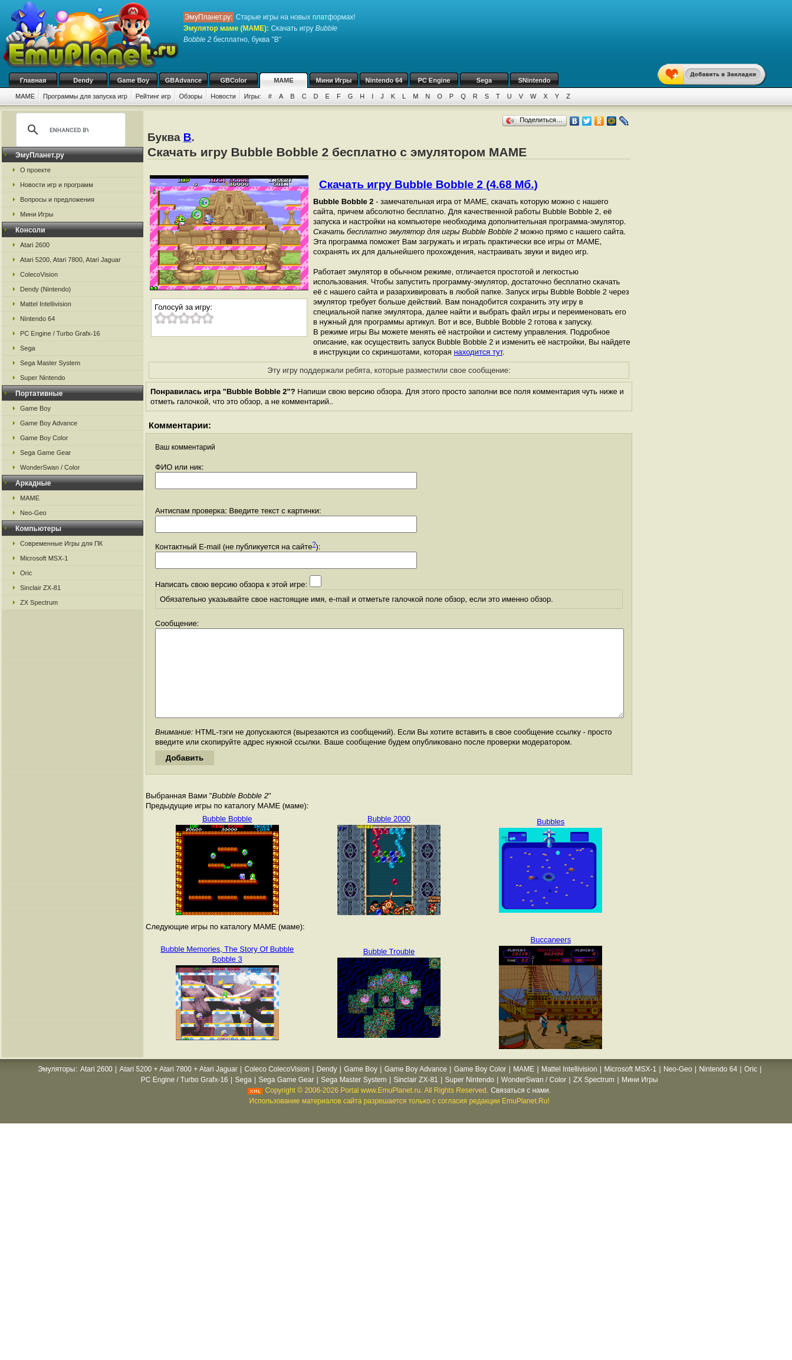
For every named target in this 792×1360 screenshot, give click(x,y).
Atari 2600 (35, 244)
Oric (26, 572)
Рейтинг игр (153, 96)
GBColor (233, 80)
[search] (69, 130)
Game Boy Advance (48, 423)
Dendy (83, 80)
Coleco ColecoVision (277, 1087)
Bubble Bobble (227, 836)
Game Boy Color (44, 437)
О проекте (35, 169)
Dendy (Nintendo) (45, 289)
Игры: (252, 96)
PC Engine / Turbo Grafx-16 (60, 333)
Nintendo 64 (384, 80)
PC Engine (434, 80)
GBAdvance (183, 80)
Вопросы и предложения (57, 199)
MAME (284, 80)
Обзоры (191, 96)
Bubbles (550, 839)
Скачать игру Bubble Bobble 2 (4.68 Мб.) (428, 184)
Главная (33, 80)
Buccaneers (551, 957)
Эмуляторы (56, 1087)
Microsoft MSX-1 (44, 558)
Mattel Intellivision (45, 303)
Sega (484, 80)
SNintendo (534, 80)
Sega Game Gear (45, 452)
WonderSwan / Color (50, 467)
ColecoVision (39, 274)
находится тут (477, 352)
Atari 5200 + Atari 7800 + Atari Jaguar (179, 1087)
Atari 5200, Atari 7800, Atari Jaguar (70, 259)
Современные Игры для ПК (61, 543)
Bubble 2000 (388, 836)
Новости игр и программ (56, 184)
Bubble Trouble (389, 969)
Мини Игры (334, 80)
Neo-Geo (33, 512)
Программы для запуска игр (85, 96)
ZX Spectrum (39, 602)
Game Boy (133, 80)
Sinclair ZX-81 (40, 587)
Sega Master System (50, 362)
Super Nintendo (42, 377)
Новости (223, 96)
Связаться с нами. (521, 1108)
